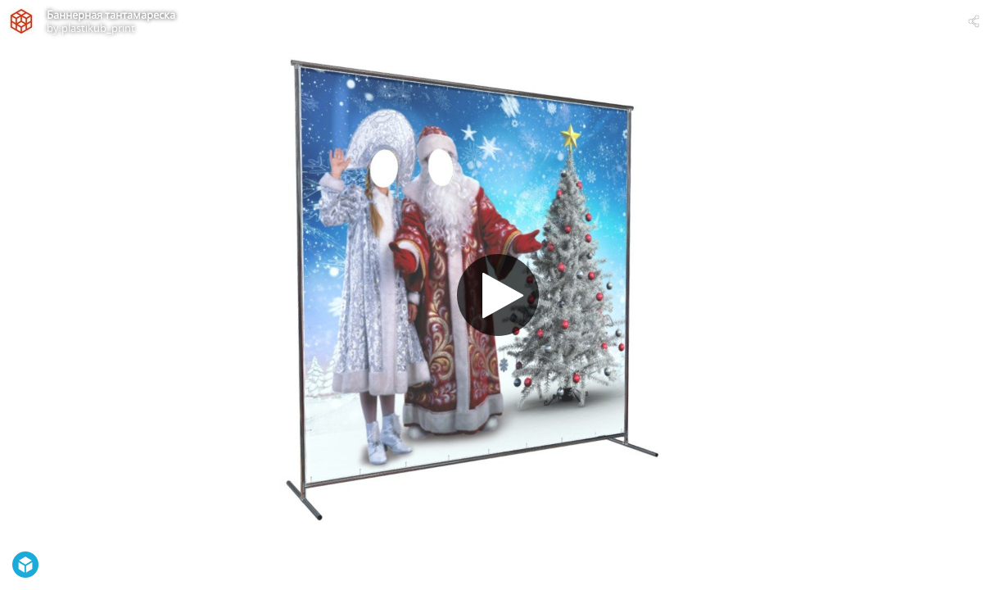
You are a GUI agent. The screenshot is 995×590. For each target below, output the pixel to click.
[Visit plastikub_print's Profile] (21, 21)
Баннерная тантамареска (111, 14)
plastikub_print (98, 27)
